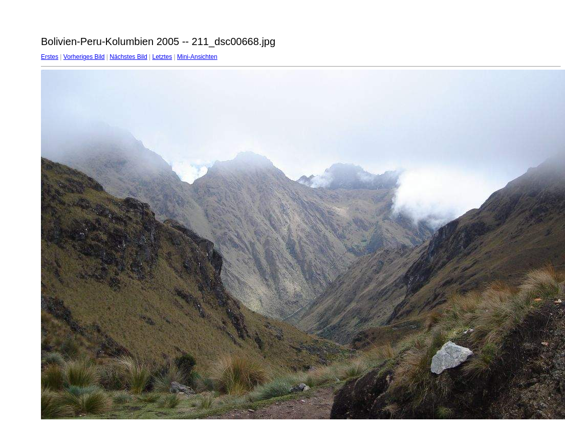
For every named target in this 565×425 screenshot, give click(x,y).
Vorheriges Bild (84, 56)
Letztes (162, 56)
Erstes (49, 56)
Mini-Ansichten (197, 56)
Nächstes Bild (128, 56)
